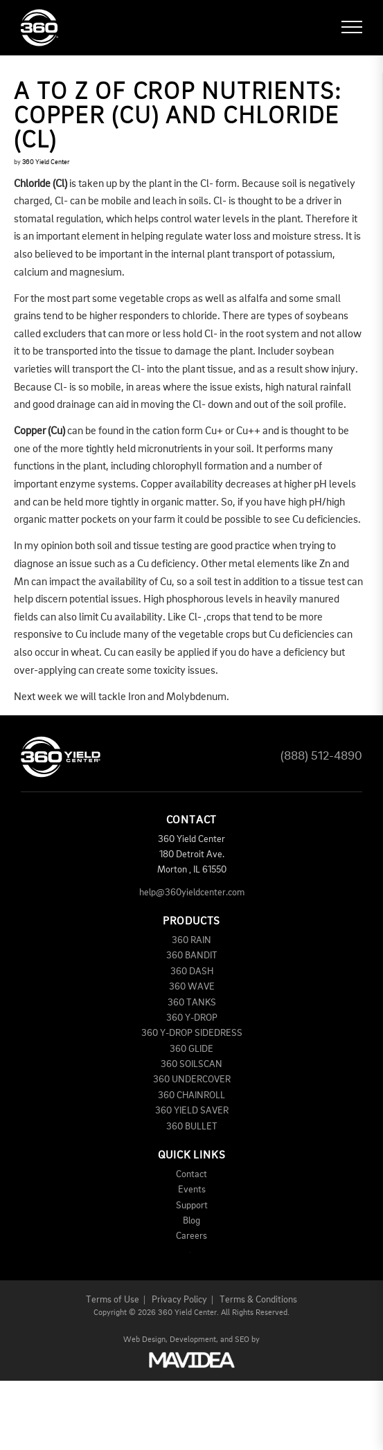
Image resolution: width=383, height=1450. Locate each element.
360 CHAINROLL (191, 1095)
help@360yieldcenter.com (191, 892)
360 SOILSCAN (191, 1064)
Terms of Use (112, 1300)
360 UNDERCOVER (192, 1079)
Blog (191, 1221)
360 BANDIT (191, 955)
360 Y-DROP (191, 1018)
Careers (191, 1236)
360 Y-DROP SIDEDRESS (191, 1033)
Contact (191, 1174)
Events (192, 1189)
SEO (242, 1340)
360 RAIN (191, 940)
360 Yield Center (45, 162)
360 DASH (191, 971)
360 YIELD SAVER (192, 1111)
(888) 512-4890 (321, 756)
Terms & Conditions (258, 1300)
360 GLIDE (191, 1049)
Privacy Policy (179, 1300)
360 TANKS (192, 1003)
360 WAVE (192, 987)
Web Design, (145, 1340)
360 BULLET (191, 1126)
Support (192, 1205)
